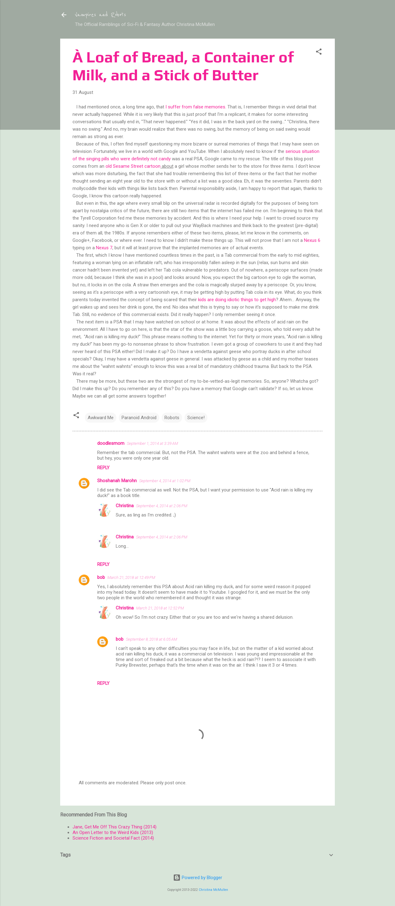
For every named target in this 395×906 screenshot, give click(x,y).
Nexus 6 (312, 240)
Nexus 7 (104, 248)
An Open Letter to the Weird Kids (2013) (113, 832)
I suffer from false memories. (195, 107)
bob (101, 577)
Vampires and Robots (100, 15)
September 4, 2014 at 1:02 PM (164, 480)
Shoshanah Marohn (117, 480)
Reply (103, 467)
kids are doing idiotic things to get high (237, 299)
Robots (171, 417)
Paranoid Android (139, 417)
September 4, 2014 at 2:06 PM (161, 506)
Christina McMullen (213, 890)
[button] (318, 52)
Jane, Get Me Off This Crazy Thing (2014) (114, 827)
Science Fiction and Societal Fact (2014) (113, 838)
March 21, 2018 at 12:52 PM (160, 608)
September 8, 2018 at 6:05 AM (151, 639)
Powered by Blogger (197, 877)
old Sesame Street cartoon (133, 166)
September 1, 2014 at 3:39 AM (152, 443)
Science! (196, 417)
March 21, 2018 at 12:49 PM (131, 577)
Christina (125, 505)
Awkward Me (101, 417)
